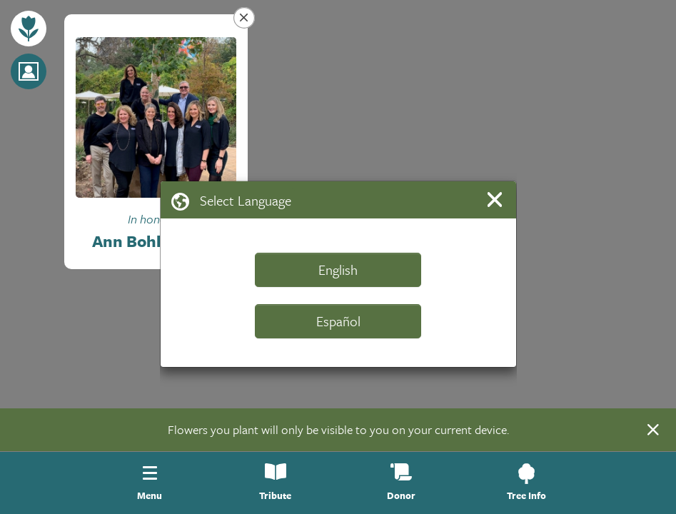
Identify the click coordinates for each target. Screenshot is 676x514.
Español (338, 321)
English (338, 269)
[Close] (497, 199)
